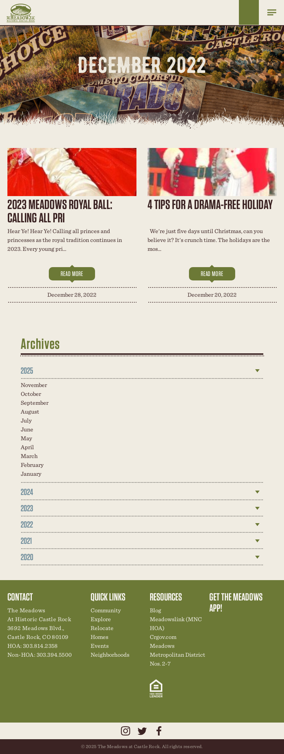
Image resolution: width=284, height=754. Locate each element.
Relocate (102, 628)
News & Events (266, 623)
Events (100, 645)
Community (106, 610)
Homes (99, 636)
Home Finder (249, 12)
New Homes (253, 623)
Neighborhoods (110, 654)
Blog (155, 610)
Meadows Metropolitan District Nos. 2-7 (177, 654)
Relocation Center (228, 623)
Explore (101, 619)
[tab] (142, 371)
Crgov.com (163, 636)
